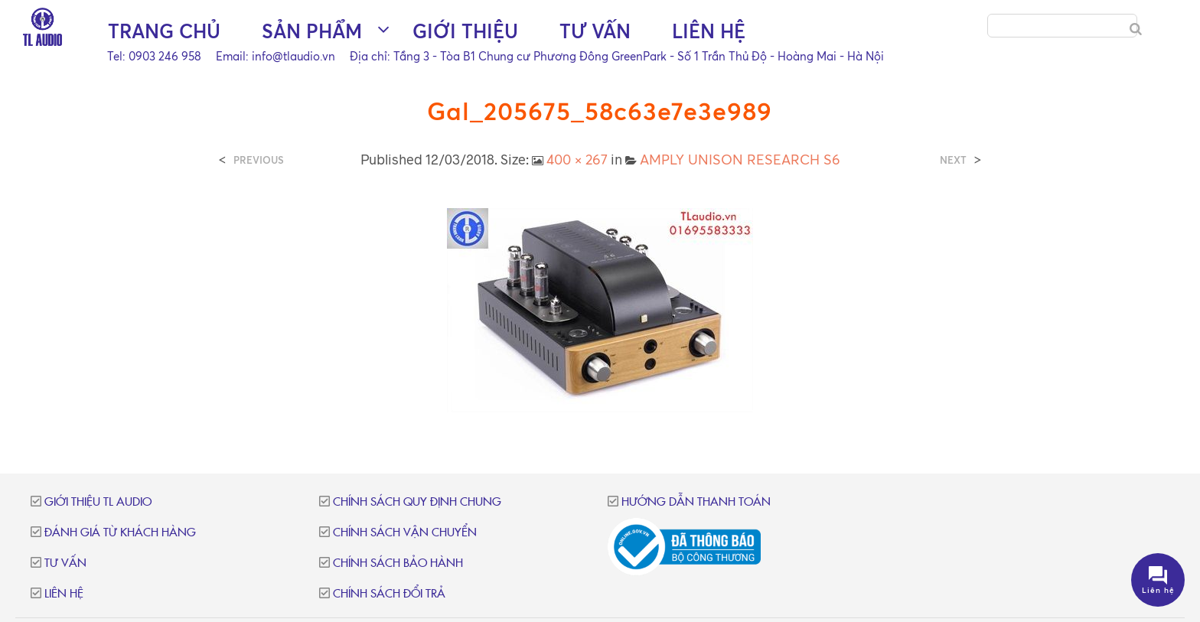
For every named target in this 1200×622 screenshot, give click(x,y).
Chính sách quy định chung (417, 502)
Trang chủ (164, 31)
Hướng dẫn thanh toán (696, 502)
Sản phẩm (312, 31)
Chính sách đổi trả (389, 594)
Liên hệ (708, 31)
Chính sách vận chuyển (405, 532)
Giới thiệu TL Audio (98, 502)
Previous (258, 160)
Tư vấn (595, 31)
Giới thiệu (465, 31)
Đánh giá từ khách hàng (120, 532)
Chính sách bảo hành (398, 563)
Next (953, 160)
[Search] (1135, 29)
